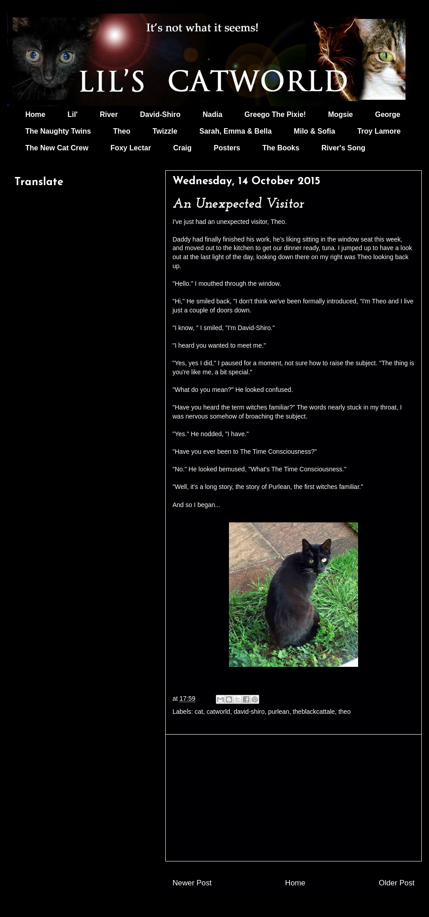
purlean (278, 711)
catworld (218, 711)
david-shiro (248, 711)
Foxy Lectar (131, 148)
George (388, 114)
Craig (182, 148)
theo (344, 711)
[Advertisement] (293, 797)
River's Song (343, 148)
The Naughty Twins (58, 131)
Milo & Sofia (315, 131)
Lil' (72, 114)
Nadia (213, 114)
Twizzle (165, 131)
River (109, 114)
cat (199, 711)
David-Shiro (160, 114)
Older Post (397, 883)
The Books (280, 148)
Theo (121, 131)
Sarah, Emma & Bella (236, 131)
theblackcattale (314, 711)
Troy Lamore (379, 131)
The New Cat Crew (57, 148)
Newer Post (192, 883)
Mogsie (340, 114)
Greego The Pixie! (275, 114)
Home (35, 114)
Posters (227, 148)
